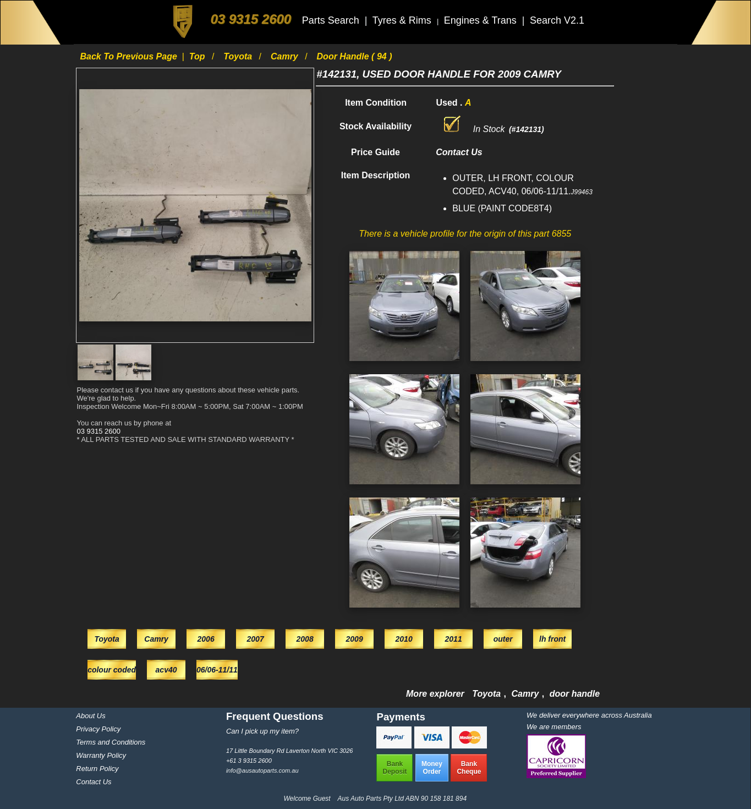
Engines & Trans (481, 20)
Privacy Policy (98, 729)
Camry (285, 56)
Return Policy (97, 768)
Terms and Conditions (110, 742)
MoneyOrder (431, 767)
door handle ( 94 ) (354, 56)
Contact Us (93, 782)
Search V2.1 (557, 20)
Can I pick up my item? (262, 731)
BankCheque (469, 767)
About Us (90, 716)
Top (198, 56)
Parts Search (332, 20)
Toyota (238, 56)
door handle (575, 693)
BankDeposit (394, 767)
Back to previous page (129, 56)
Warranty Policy (101, 755)
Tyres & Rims (403, 20)
